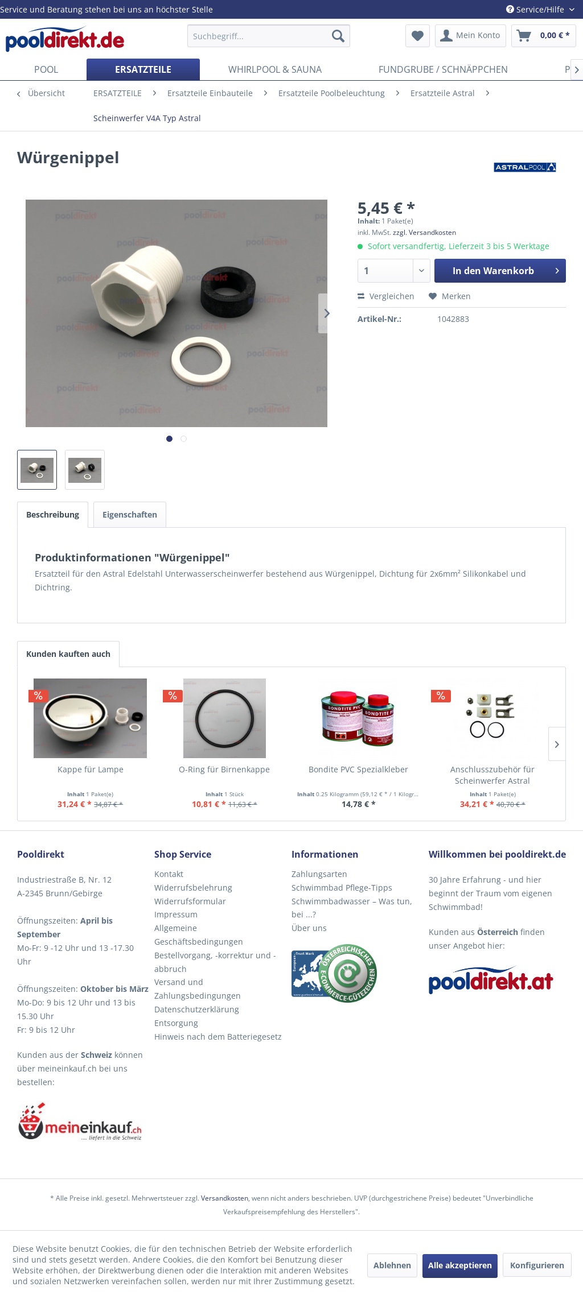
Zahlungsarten (319, 873)
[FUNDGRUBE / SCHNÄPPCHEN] (443, 69)
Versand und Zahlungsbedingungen (197, 989)
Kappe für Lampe (91, 769)
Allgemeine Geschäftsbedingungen (198, 934)
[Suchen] (338, 35)
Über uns (309, 927)
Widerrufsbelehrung (193, 887)
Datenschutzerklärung (196, 1009)
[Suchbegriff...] (269, 35)
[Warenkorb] (543, 35)
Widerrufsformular (190, 901)
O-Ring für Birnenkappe (224, 769)
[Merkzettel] (417, 35)
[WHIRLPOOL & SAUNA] (275, 69)
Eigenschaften (129, 514)
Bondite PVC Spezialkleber (358, 769)
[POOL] (46, 69)
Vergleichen (386, 296)
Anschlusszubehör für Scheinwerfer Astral (492, 775)
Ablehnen (392, 1265)
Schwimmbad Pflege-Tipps (342, 887)
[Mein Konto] (470, 35)
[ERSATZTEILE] (143, 69)
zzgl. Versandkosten (424, 232)
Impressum (176, 914)
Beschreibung (52, 514)
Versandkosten (224, 1198)
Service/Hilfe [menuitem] (536, 9)
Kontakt (168, 873)
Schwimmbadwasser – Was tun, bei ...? (352, 908)
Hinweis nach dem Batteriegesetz (218, 1036)
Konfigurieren (537, 1265)
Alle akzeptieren (460, 1265)
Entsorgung (176, 1022)
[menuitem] (269, 35)
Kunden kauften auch (68, 653)
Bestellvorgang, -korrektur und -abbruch (215, 962)
